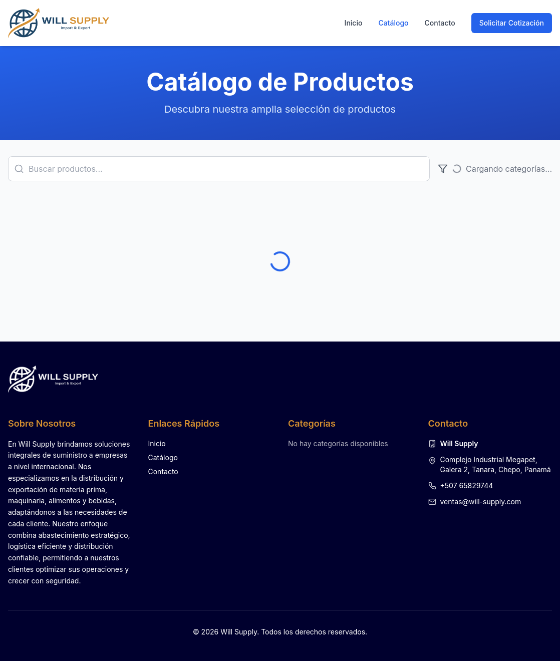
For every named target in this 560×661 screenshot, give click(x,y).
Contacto (440, 23)
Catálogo (393, 23)
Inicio (354, 23)
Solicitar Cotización (511, 23)
